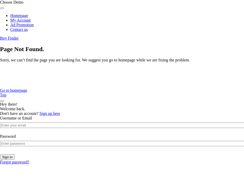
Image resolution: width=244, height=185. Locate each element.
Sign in (7, 157)
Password (8, 136)
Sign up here (49, 113)
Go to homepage (13, 90)
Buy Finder (9, 38)
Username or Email (16, 118)
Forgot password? (14, 162)
